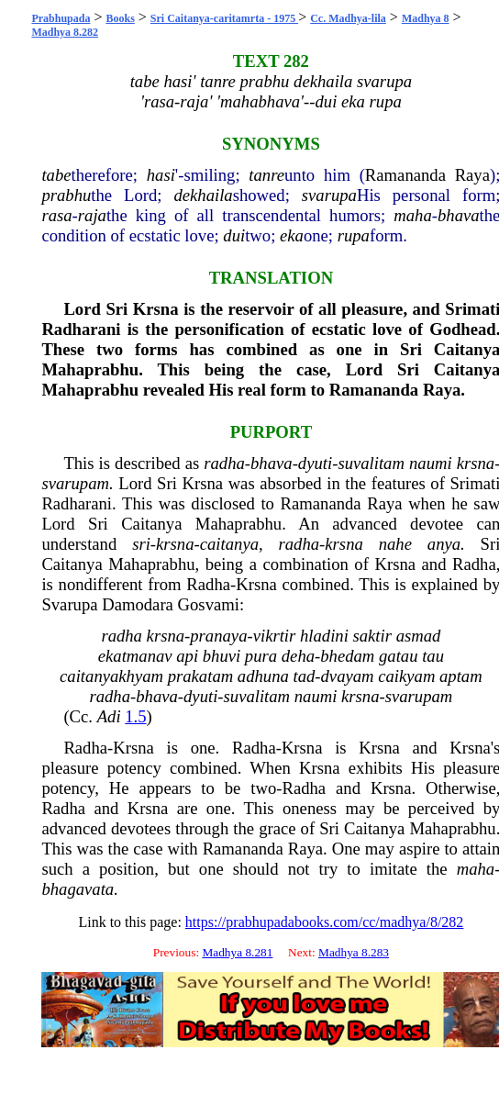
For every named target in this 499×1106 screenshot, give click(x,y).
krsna (475, 463)
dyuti (315, 463)
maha (412, 215)
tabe (56, 174)
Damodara (137, 604)
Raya (472, 174)
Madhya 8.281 (237, 952)
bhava (459, 215)
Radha (474, 564)
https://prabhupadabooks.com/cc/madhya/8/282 (324, 922)
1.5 (135, 716)
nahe (395, 543)
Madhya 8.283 (353, 952)
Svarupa (69, 604)
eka (292, 235)
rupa (354, 235)
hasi (161, 174)
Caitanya (151, 523)
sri (141, 543)
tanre (266, 174)
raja (92, 215)
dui (234, 235)
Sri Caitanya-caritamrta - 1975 (224, 18)
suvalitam (371, 463)
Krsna (156, 308)
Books (119, 18)
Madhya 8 (425, 18)
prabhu (66, 195)
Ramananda (405, 174)
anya (443, 543)
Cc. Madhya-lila (348, 18)
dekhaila (202, 195)
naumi (430, 463)
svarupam (75, 483)
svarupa (329, 195)
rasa (56, 215)
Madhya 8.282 (64, 32)
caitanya (229, 543)
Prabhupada (60, 18)
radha (224, 463)
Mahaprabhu (90, 369)
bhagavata (77, 889)
